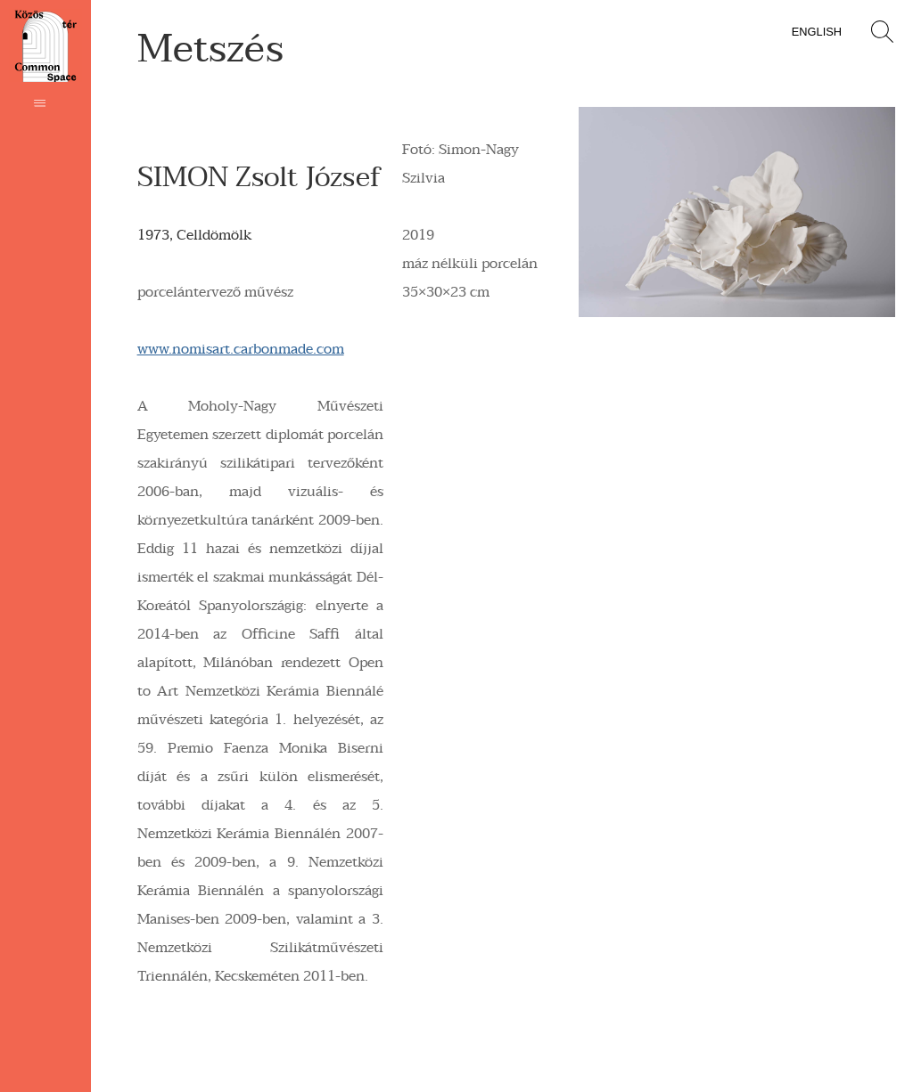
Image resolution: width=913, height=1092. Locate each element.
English (817, 31)
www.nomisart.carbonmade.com (240, 349)
